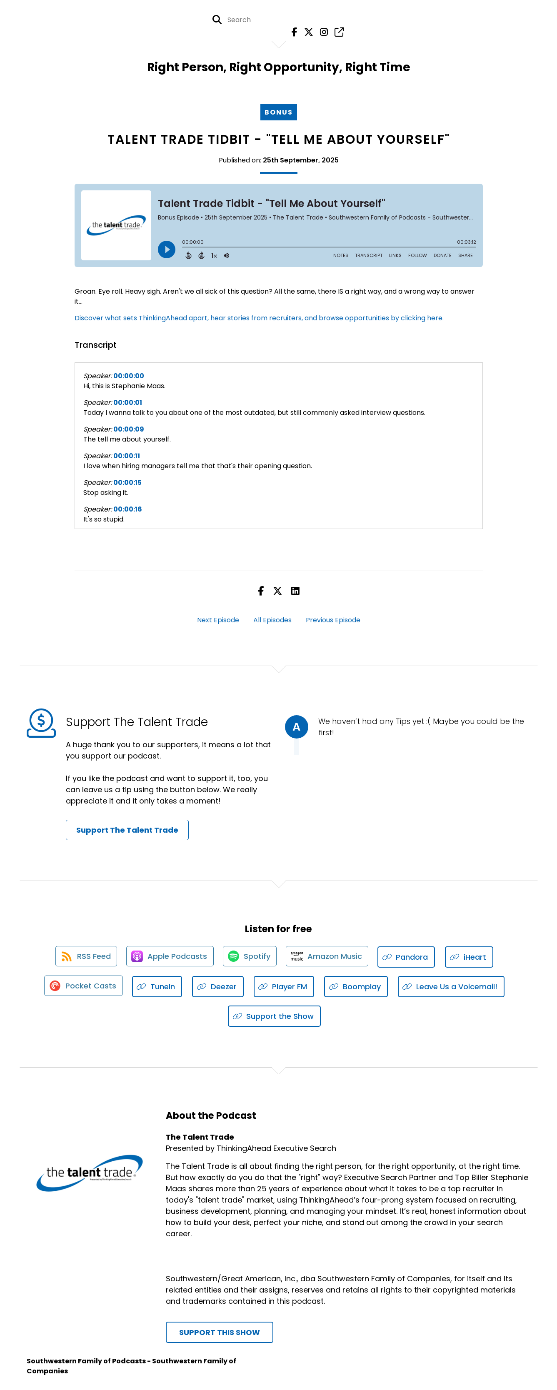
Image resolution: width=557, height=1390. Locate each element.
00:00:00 (128, 376)
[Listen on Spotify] (250, 957)
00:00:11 (126, 456)
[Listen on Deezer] (219, 987)
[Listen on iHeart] (473, 957)
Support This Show (219, 1333)
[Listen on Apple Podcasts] (169, 957)
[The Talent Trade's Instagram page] (322, 33)
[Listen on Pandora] (410, 957)
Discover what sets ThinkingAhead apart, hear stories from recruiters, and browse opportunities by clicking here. (259, 318)
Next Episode (218, 620)
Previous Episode (333, 620)
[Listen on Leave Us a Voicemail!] (452, 987)
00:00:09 (128, 429)
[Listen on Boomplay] (357, 987)
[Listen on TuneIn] (158, 987)
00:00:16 (127, 509)
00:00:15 (127, 482)
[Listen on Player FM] (285, 987)
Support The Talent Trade (127, 830)
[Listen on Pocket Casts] (83, 987)
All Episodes (272, 620)
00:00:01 (127, 402)
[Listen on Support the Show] (274, 1016)
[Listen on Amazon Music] (329, 957)
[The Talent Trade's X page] (307, 33)
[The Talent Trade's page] (336, 33)
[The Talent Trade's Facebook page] (294, 33)
